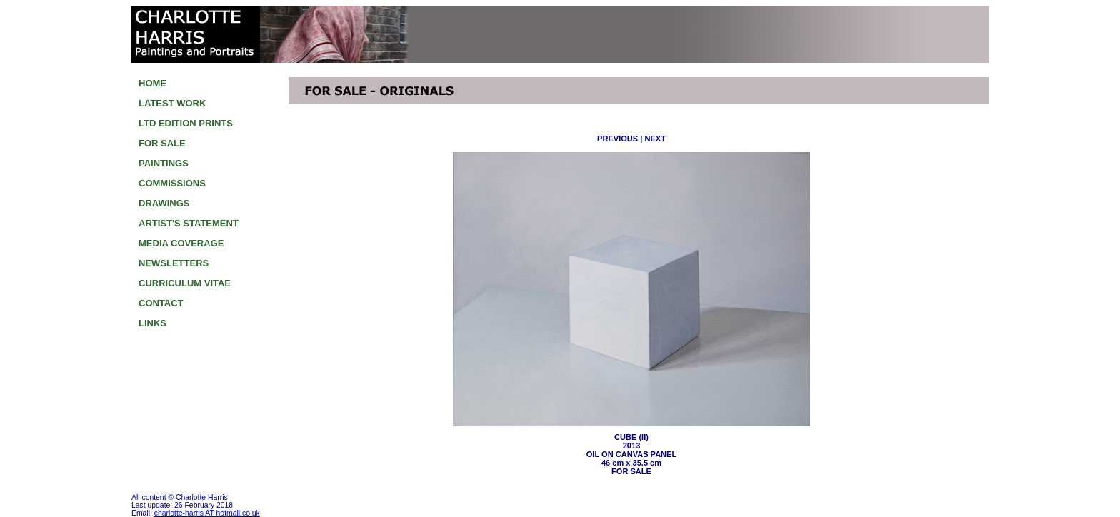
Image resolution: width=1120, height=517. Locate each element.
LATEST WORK (172, 103)
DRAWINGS (164, 203)
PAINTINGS (164, 163)
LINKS (152, 323)
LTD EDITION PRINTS (186, 123)
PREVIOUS (617, 138)
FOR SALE (162, 143)
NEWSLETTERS (174, 263)
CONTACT (161, 303)
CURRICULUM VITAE (185, 283)
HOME (152, 83)
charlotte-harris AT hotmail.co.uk (207, 513)
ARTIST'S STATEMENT (189, 223)
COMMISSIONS (172, 183)
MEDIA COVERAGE (181, 243)
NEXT (654, 138)
